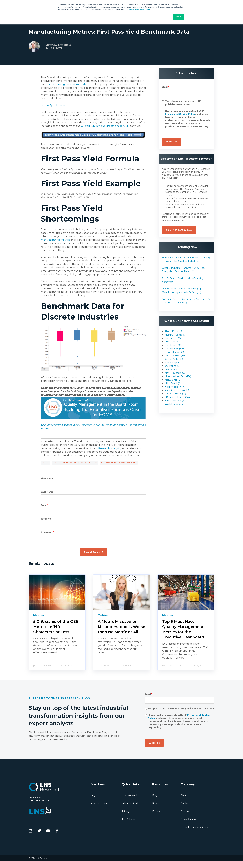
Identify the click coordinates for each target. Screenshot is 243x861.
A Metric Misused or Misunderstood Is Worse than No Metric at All (121, 626)
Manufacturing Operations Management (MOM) (75, 462)
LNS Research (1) (174, 369)
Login (94, 795)
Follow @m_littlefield (54, 105)
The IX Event (129, 819)
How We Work (130, 795)
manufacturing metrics (55, 239)
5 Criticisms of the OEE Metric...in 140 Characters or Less (55, 626)
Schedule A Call (130, 803)
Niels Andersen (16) (175, 386)
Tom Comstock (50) (175, 400)
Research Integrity (109, 448)
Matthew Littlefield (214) (178, 376)
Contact (185, 803)
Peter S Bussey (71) (175, 393)
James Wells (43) (174, 359)
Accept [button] (178, 17)
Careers (185, 811)
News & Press (188, 819)
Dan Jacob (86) (173, 345)
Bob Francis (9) (173, 338)
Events (156, 811)
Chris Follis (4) (172, 341)
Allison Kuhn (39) (174, 331)
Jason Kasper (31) (174, 362)
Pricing (125, 811)
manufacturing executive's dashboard (69, 84)
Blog (154, 795)
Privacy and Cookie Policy (139, 10)
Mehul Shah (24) (173, 379)
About (184, 795)
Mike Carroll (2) (173, 383)
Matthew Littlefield (58, 44)
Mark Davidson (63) (175, 373)
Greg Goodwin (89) (175, 355)
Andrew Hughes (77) (176, 334)
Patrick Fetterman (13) (177, 390)
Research (157, 803)
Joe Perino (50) (173, 366)
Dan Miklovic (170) (174, 348)
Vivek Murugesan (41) (176, 404)
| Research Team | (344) (177, 397)
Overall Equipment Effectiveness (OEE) (105, 125)
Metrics (45, 462)
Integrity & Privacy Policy (194, 827)
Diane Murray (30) (174, 352)
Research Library (100, 803)
